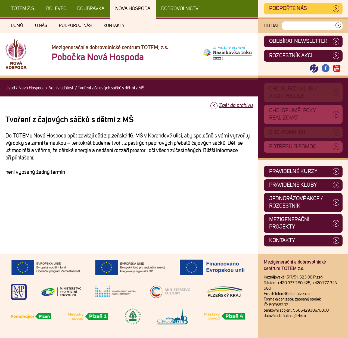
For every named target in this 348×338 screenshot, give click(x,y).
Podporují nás (75, 25)
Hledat (271, 25)
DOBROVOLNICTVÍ (180, 8)
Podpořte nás (288, 8)
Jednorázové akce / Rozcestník (296, 202)
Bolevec (56, 8)
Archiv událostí (61, 88)
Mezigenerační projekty (289, 223)
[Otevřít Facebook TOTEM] (325, 68)
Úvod (10, 88)
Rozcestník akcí (290, 55)
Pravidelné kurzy (293, 171)
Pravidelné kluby (293, 185)
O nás (41, 25)
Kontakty (114, 25)
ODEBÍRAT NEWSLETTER (298, 41)
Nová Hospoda (132, 8)
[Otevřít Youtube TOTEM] (337, 68)
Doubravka (90, 8)
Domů (17, 25)
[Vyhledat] (338, 25)
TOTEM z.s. (23, 8)
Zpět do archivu (236, 105)
